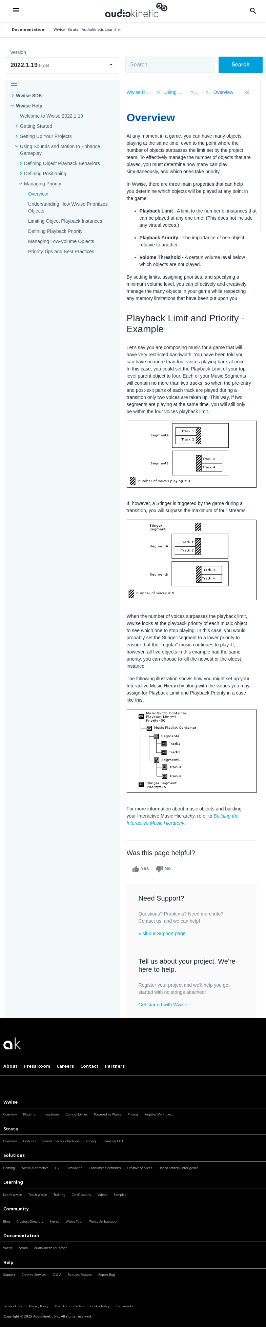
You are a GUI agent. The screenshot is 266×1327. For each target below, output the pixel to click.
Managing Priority (42, 183)
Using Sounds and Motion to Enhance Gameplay (60, 150)
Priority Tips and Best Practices (61, 251)
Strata (10, 1129)
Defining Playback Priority (55, 231)
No (165, 869)
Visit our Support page (163, 933)
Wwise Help (29, 105)
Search (240, 64)
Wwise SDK (29, 95)
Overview (38, 194)
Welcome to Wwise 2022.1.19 (51, 116)
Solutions (14, 1155)
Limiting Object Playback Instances (65, 221)
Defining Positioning (45, 173)
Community (16, 1209)
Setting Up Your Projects (46, 136)
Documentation (28, 29)
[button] (16, 11)
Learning (13, 1182)
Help (8, 1262)
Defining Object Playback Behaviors (62, 163)
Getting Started (36, 126)
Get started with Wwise (164, 1004)
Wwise (10, 1102)
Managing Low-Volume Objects (61, 241)
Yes (142, 869)
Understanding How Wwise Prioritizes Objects (68, 207)
